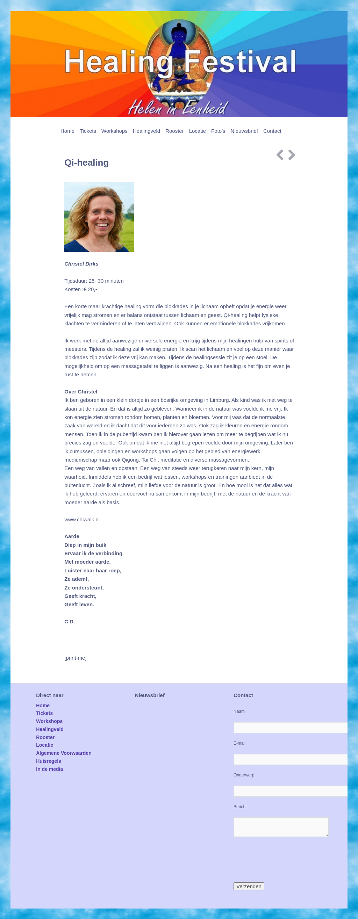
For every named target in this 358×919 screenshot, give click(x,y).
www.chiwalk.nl (82, 519)
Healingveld (146, 131)
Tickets (88, 131)
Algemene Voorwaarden (63, 753)
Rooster (174, 131)
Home (67, 131)
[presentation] (287, 859)
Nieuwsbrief (244, 131)
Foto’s (218, 131)
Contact (272, 131)
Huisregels (48, 761)
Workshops (114, 131)
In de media (49, 769)
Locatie (197, 131)
